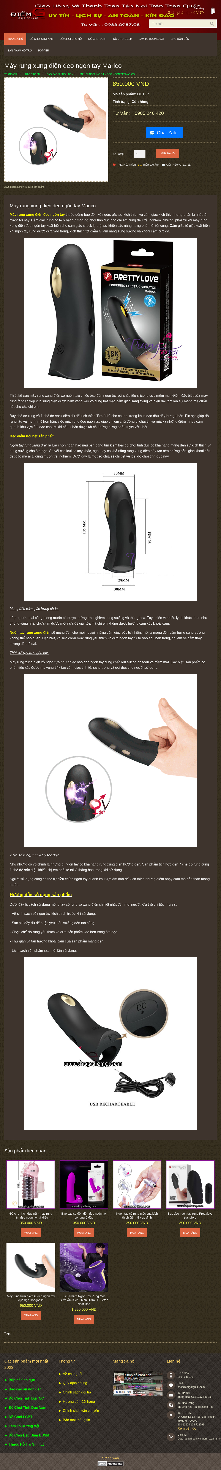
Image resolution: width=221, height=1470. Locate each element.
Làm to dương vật (151, 38)
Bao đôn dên (180, 38)
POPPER (43, 50)
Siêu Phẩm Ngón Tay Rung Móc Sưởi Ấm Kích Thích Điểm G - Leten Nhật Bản (84, 1300)
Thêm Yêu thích (126, 165)
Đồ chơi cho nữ (71, 38)
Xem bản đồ (187, 1428)
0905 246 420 (149, 113)
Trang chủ (15, 38)
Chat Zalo (167, 132)
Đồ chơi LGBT (97, 38)
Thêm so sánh (151, 165)
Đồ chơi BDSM (122, 38)
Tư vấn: (122, 113)
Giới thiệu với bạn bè (178, 165)
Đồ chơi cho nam (42, 38)
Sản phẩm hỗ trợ (20, 50)
